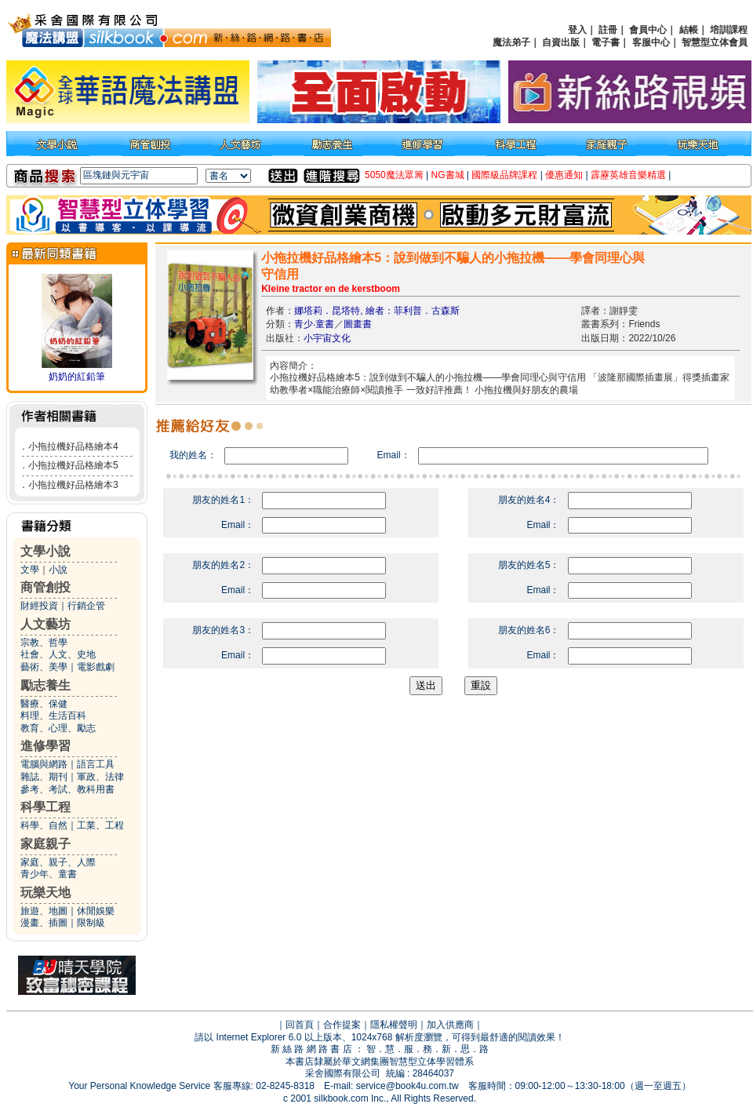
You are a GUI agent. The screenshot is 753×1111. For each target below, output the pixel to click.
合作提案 (342, 1024)
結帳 (688, 29)
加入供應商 (450, 1024)
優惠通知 (564, 174)
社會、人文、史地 (58, 654)
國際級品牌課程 (504, 174)
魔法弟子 (511, 42)
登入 (577, 29)
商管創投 (45, 587)
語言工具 (96, 764)
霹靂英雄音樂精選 (628, 174)
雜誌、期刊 (43, 776)
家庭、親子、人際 (58, 862)
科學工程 (45, 807)
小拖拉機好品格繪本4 (73, 446)
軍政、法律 (100, 776)
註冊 (607, 29)
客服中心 (651, 42)
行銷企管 (86, 605)
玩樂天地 (45, 892)
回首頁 (300, 1024)
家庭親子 (45, 844)
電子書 (605, 42)
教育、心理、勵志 (58, 728)
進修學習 (45, 745)
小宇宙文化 (327, 338)
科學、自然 (43, 825)
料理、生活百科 (53, 715)
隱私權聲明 (393, 1024)
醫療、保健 (43, 703)
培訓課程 (729, 29)
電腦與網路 (43, 764)
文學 (29, 569)
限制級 (91, 922)
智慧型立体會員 (715, 42)
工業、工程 (100, 825)
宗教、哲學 (43, 642)
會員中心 (648, 29)
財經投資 (39, 605)
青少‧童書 (314, 324)
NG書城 (447, 174)
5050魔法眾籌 (394, 174)
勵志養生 (45, 685)
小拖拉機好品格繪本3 (73, 484)
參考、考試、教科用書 (67, 789)
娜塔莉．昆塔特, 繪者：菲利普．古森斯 (377, 310)
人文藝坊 (45, 624)
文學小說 (45, 551)
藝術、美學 (43, 666)
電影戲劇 (96, 666)
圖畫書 (358, 324)
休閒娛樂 (96, 910)
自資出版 (561, 42)
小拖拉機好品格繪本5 (73, 465)
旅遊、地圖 (43, 910)
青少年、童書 (48, 874)
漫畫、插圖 (43, 922)
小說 (58, 569)
